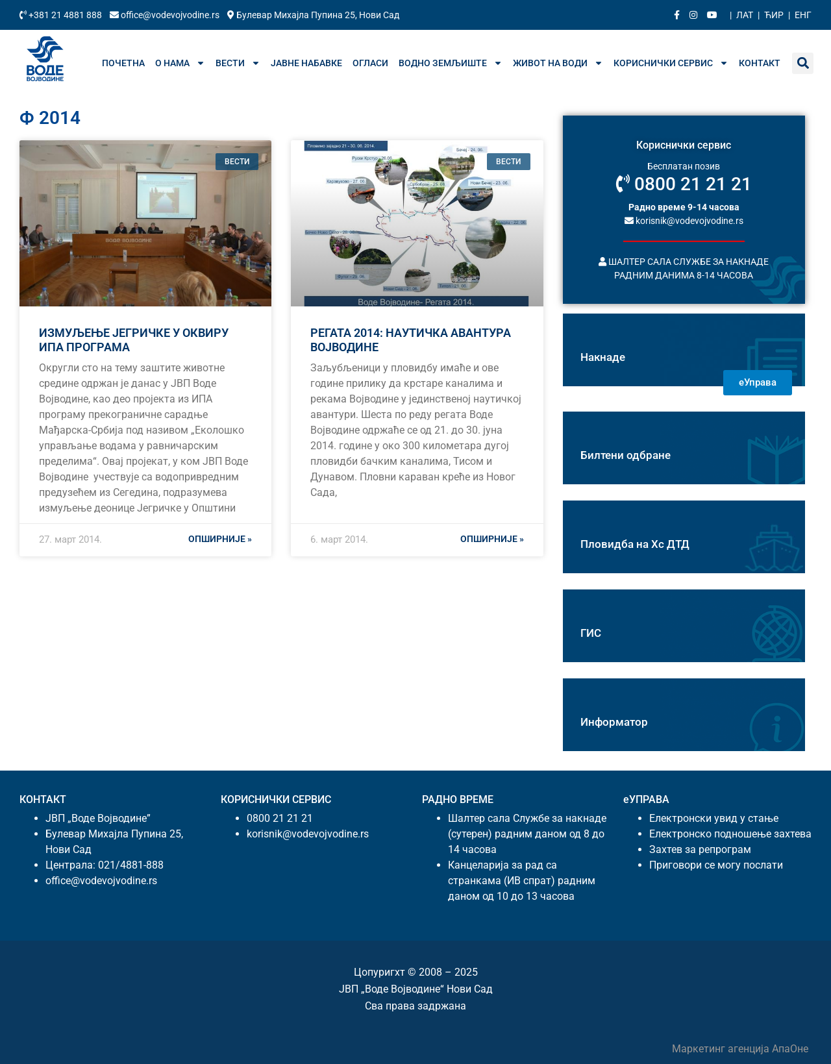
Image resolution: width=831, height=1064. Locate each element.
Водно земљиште (450, 63)
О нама (180, 63)
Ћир (774, 15)
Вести (238, 63)
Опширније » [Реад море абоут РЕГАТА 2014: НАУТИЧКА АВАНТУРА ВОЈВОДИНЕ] (492, 539)
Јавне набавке (306, 63)
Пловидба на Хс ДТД (634, 544)
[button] (802, 63)
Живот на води (558, 63)
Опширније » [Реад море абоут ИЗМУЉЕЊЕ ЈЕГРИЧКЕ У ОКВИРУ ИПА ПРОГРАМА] (220, 539)
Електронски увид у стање (713, 818)
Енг (803, 15)
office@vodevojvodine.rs (165, 15)
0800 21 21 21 (684, 184)
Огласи (370, 63)
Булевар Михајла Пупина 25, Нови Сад (313, 15)
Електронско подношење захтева (730, 834)
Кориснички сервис (671, 63)
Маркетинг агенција (722, 1049)
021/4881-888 (131, 865)
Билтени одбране (625, 455)
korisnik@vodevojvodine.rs (684, 220)
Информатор (614, 721)
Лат (744, 15)
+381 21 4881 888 (61, 15)
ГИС (590, 632)
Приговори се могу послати (716, 865)
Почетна (123, 63)
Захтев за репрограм (700, 849)
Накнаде (602, 357)
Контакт (759, 63)
